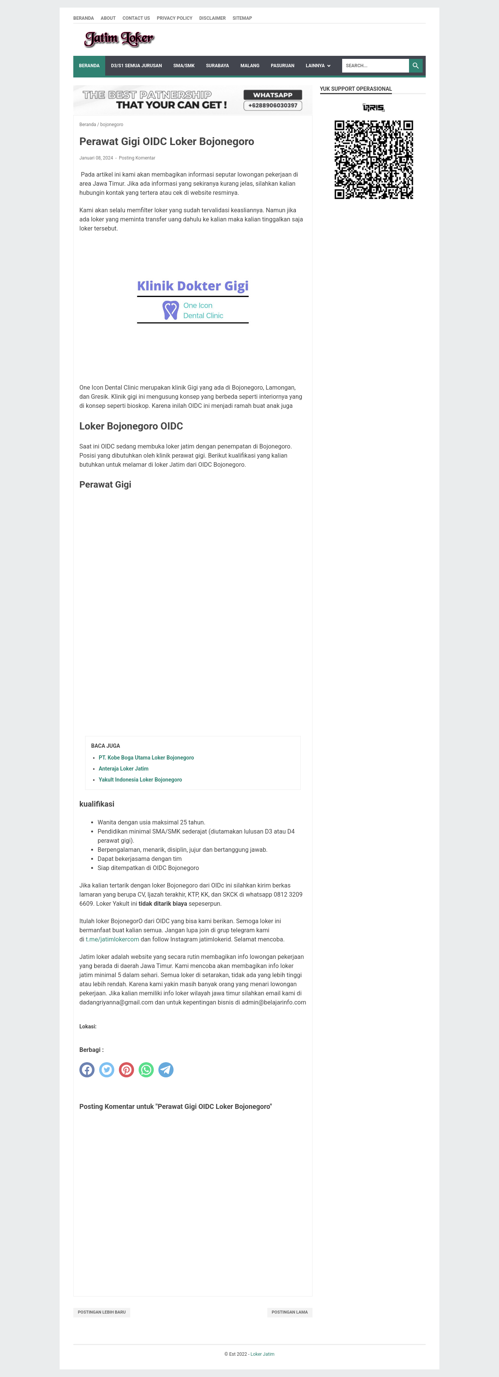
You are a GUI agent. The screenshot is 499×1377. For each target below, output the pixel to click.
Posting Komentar (137, 158)
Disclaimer (212, 18)
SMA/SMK (183, 65)
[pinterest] (126, 1069)
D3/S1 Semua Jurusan (136, 65)
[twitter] (106, 1069)
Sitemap (242, 18)
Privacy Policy (175, 18)
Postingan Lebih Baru (102, 1312)
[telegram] (166, 1069)
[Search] (375, 66)
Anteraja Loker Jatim (123, 769)
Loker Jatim (263, 1354)
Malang (249, 65)
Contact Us (136, 18)
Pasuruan (282, 65)
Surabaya (217, 65)
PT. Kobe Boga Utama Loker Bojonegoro (146, 758)
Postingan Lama (290, 1312)
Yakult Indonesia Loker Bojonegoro (140, 780)
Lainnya (315, 65)
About (108, 18)
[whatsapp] (146, 1069)
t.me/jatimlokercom (112, 939)
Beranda (83, 18)
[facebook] (87, 1069)
